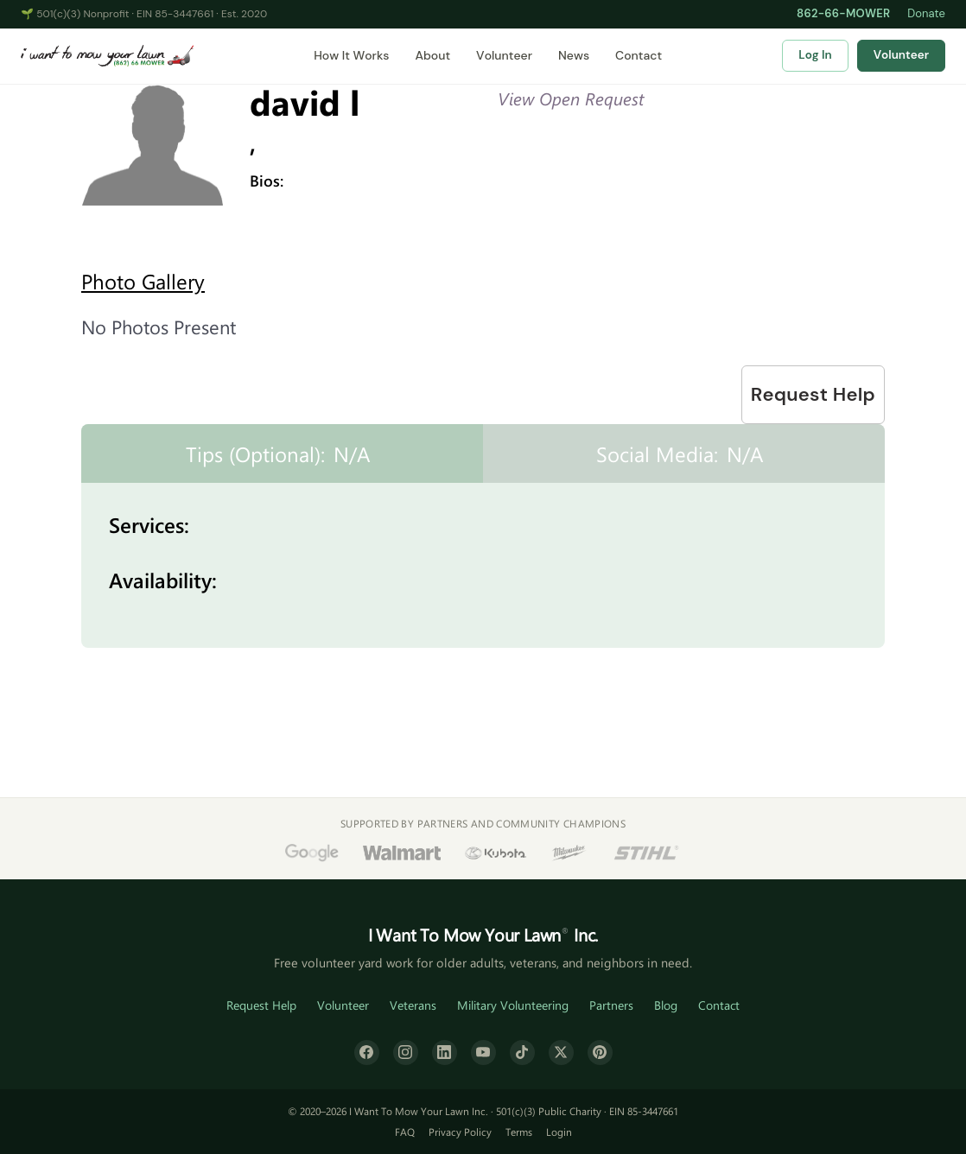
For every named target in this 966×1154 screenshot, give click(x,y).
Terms (518, 1131)
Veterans (413, 1005)
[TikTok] (522, 1052)
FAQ (405, 1131)
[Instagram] (405, 1052)
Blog (665, 1005)
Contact (638, 55)
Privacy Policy (460, 1131)
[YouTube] (483, 1052)
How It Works (351, 55)
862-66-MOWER (843, 13)
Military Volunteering (513, 1005)
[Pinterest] (600, 1052)
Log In (814, 55)
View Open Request (571, 98)
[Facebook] (366, 1052)
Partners (611, 1005)
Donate (926, 13)
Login (559, 1131)
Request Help (813, 394)
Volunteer (504, 55)
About (432, 55)
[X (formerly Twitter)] (561, 1052)
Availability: (163, 579)
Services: (149, 524)
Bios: (266, 180)
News (573, 55)
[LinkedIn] (444, 1052)
